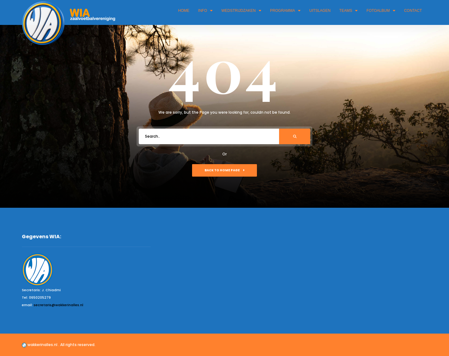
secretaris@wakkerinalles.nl (58, 304)
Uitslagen (320, 10)
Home (183, 10)
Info (205, 10)
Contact (413, 10)
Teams (348, 10)
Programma (285, 10)
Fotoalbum (380, 10)
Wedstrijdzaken (241, 10)
